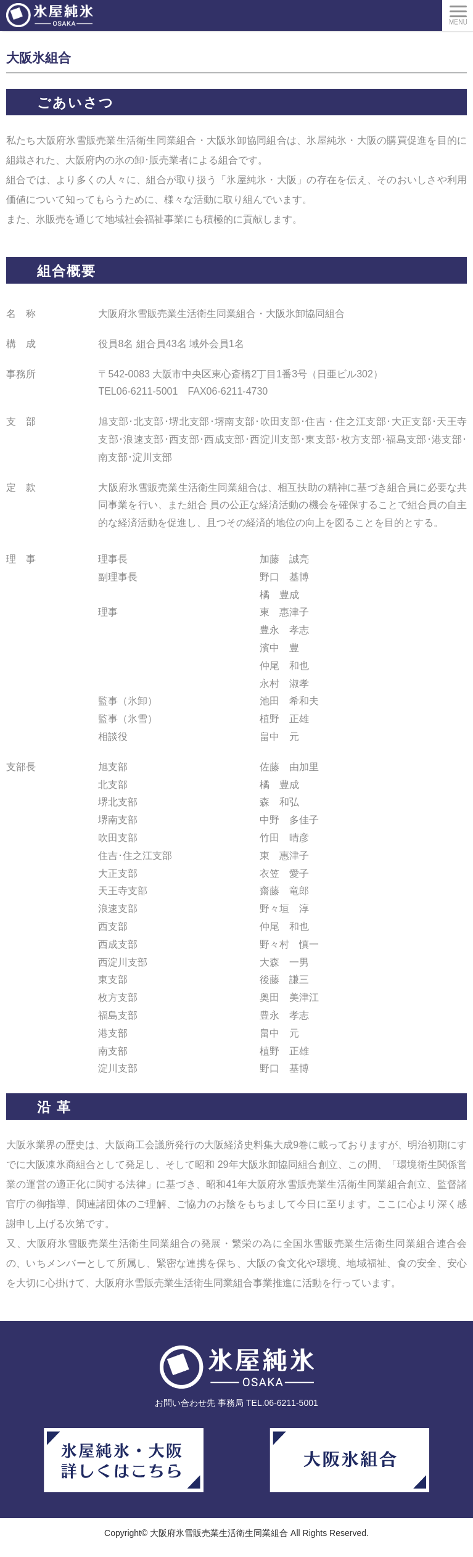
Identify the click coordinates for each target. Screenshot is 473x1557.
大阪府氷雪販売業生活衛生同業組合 (219, 1533)
